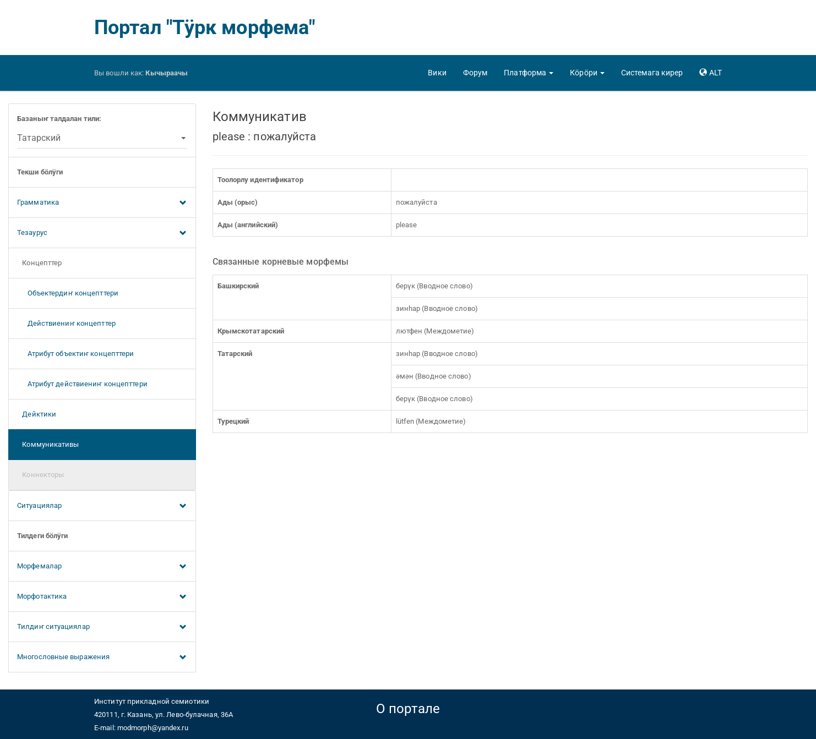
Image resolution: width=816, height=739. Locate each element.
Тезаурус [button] (102, 233)
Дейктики (36, 414)
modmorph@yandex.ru (152, 728)
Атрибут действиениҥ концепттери (82, 384)
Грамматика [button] (102, 203)
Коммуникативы (48, 444)
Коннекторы (40, 474)
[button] (529, 72)
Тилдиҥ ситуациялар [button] (102, 627)
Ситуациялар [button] (102, 506)
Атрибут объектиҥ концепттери (75, 353)
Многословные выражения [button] (102, 657)
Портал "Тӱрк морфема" (204, 27)
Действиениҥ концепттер (66, 323)
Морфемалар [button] (102, 566)
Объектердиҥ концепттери (67, 293)
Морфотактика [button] (102, 597)
